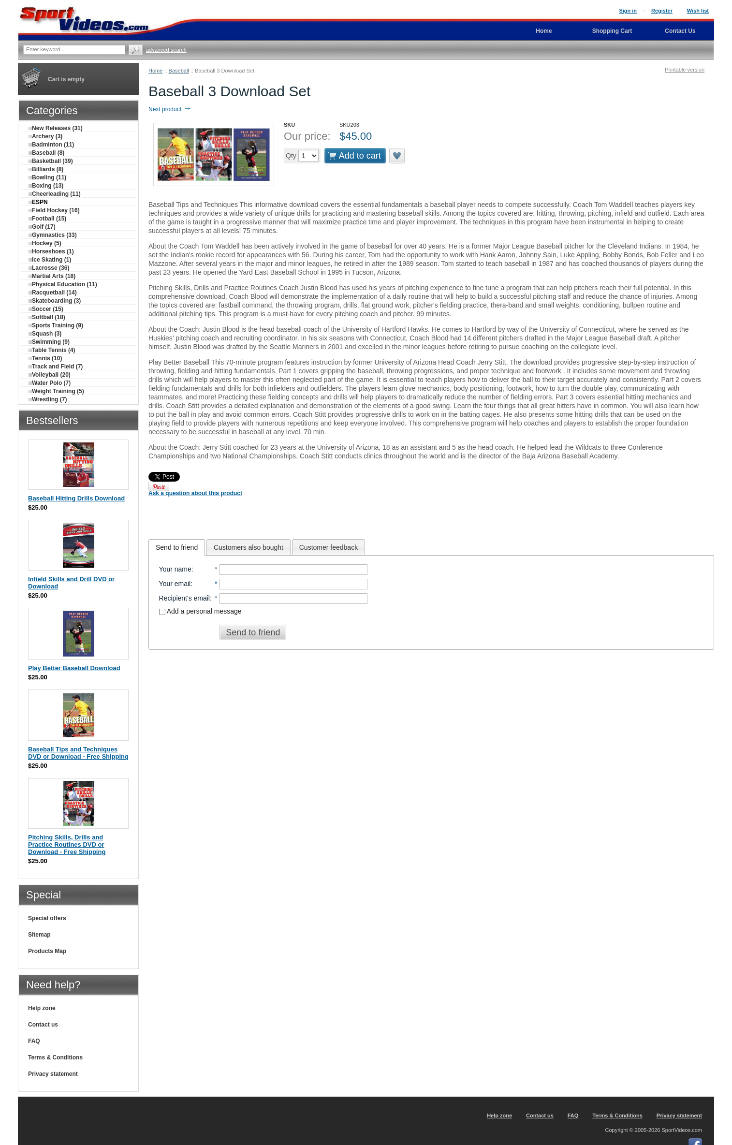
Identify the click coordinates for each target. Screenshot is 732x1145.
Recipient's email (184, 598)
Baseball (179, 70)
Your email (175, 583)
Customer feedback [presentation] (328, 547)
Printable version (684, 70)
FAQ (34, 1041)
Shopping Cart (612, 31)
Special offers (47, 918)
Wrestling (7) (48, 399)
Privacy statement (53, 1074)
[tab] (176, 547)
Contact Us (680, 31)
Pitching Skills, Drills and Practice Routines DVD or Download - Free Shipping (66, 844)
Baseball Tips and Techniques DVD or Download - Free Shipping (78, 753)
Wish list (698, 11)
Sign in (628, 11)
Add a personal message (200, 611)
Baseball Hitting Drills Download (76, 498)
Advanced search (166, 50)
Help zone (42, 1008)
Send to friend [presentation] (177, 547)
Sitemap (39, 934)
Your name (175, 569)
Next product (169, 109)
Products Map (47, 951)
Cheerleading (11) (55, 194)
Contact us (43, 1024)
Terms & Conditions (55, 1057)
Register (662, 11)
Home (155, 70)
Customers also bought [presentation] (248, 547)
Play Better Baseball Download (74, 668)
